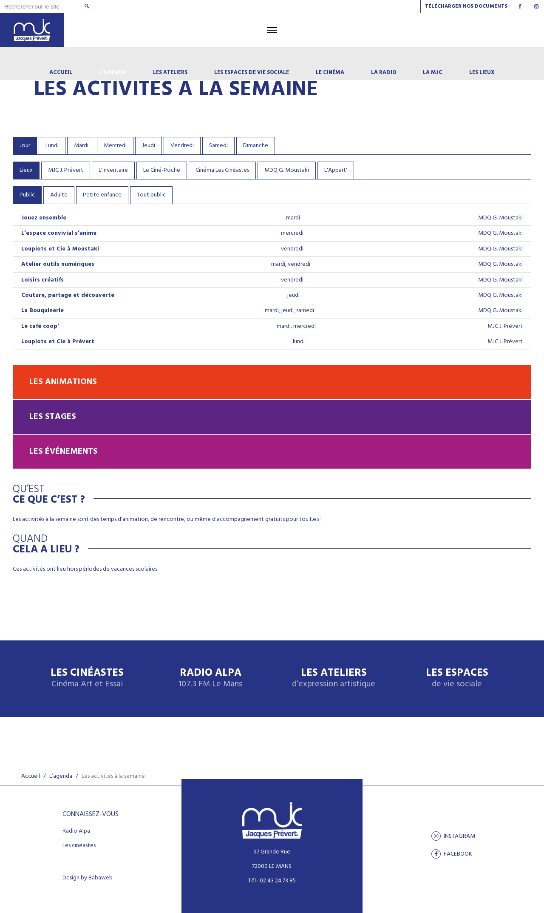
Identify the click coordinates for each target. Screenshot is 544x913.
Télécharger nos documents (466, 6)
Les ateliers (333, 678)
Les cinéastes (79, 846)
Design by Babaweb (87, 878)
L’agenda (60, 776)
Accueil (30, 776)
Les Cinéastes (87, 678)
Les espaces (457, 678)
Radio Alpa (210, 678)
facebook (451, 854)
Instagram (453, 836)
